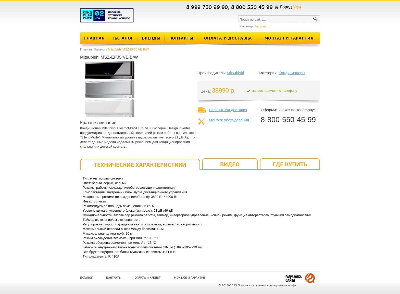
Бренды (151, 38)
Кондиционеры (292, 73)
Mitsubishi (235, 73)
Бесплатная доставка (228, 110)
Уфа (297, 7)
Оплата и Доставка (228, 38)
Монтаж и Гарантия (289, 38)
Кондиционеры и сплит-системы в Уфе (117, 16)
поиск (316, 19)
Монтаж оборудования (229, 120)
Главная (94, 38)
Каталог (123, 38)
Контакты (181, 38)
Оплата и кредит (148, 277)
